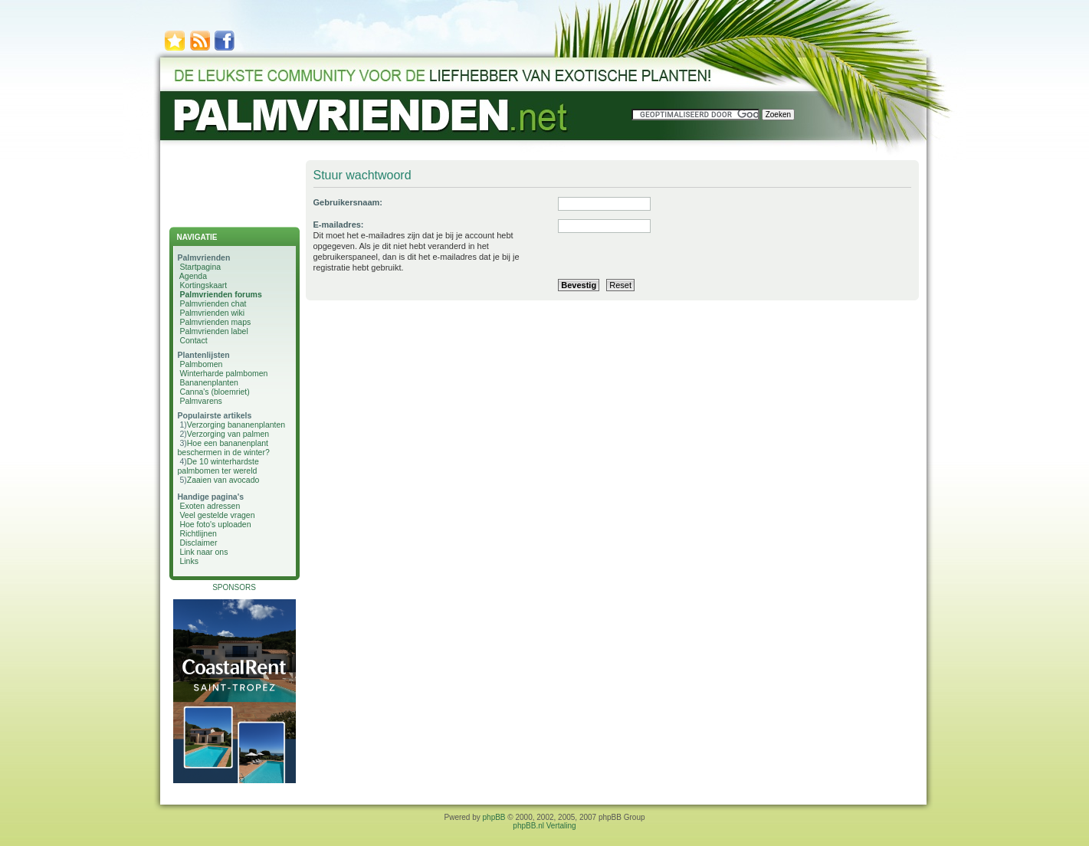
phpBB (494, 817)
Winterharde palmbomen (223, 373)
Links (188, 561)
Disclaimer (198, 542)
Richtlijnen (197, 533)
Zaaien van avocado (223, 479)
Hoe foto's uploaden (215, 524)
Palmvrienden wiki (211, 312)
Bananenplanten (208, 382)
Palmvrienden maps (215, 321)
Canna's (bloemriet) (214, 391)
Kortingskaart (203, 285)
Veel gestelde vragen (216, 515)
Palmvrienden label (213, 331)
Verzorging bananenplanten (236, 424)
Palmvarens (200, 400)
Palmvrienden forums (220, 294)
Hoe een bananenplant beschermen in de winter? (224, 447)
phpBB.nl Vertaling (544, 825)
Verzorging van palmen (228, 433)
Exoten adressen (209, 505)
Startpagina (200, 266)
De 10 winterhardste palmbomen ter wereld (218, 466)
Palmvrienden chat (212, 303)
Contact (193, 340)
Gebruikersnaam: (347, 202)
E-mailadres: (338, 224)
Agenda (193, 275)
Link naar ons (203, 551)
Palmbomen (200, 364)
